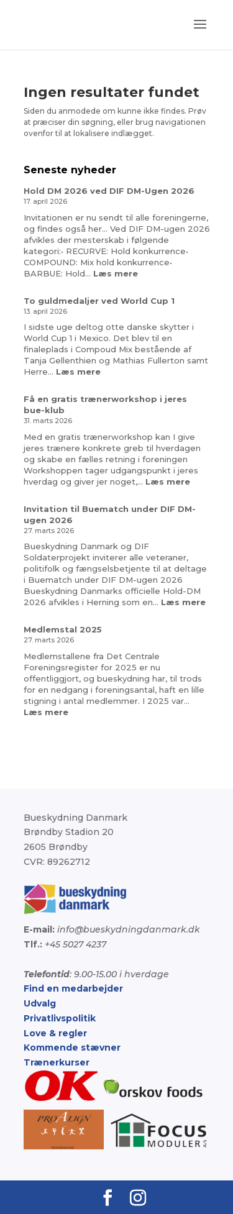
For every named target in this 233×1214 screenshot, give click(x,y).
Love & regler (55, 1033)
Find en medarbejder (73, 988)
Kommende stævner (72, 1047)
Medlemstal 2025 (63, 629)
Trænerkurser (56, 1062)
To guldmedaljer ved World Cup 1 (99, 301)
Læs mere (115, 273)
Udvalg (40, 1003)
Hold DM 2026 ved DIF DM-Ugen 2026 (109, 191)
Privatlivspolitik (60, 1018)
